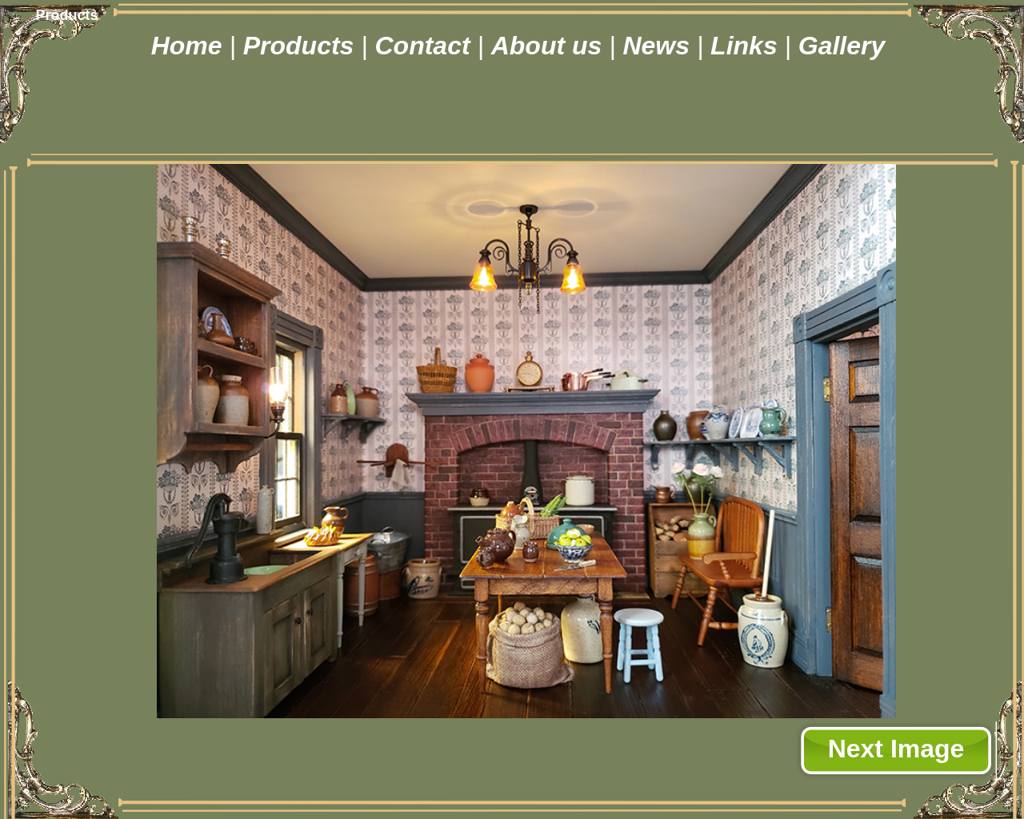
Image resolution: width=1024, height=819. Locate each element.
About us (550, 45)
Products (302, 45)
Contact (425, 45)
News (659, 45)
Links (747, 45)
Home (190, 45)
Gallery (842, 45)
